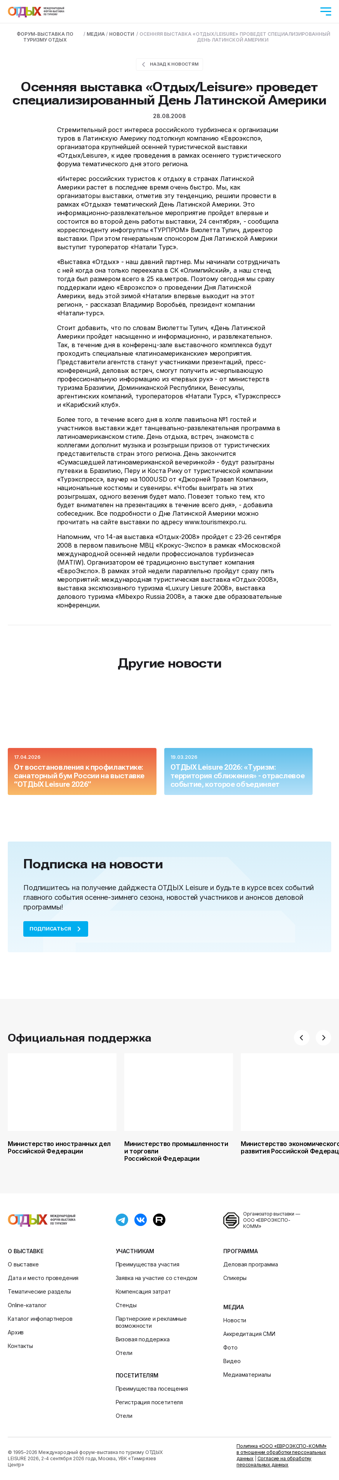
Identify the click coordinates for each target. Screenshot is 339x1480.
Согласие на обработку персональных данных (273, 1462)
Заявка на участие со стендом (157, 1278)
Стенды (126, 1305)
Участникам (135, 1251)
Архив (16, 1332)
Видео (231, 1361)
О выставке (25, 1251)
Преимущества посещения (152, 1388)
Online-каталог (27, 1305)
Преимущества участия (147, 1264)
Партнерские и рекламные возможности (151, 1322)
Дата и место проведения (43, 1278)
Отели (124, 1353)
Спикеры (235, 1278)
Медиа (233, 1307)
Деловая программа (250, 1264)
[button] (301, 1037)
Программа (240, 1251)
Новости (234, 1320)
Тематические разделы (39, 1291)
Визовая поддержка (143, 1339)
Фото (230, 1347)
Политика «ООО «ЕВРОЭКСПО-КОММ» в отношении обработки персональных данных (281, 1452)
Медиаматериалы (247, 1374)
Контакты (20, 1346)
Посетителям (137, 1375)
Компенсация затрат (143, 1291)
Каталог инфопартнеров (40, 1318)
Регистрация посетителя (149, 1402)
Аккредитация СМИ (249, 1333)
